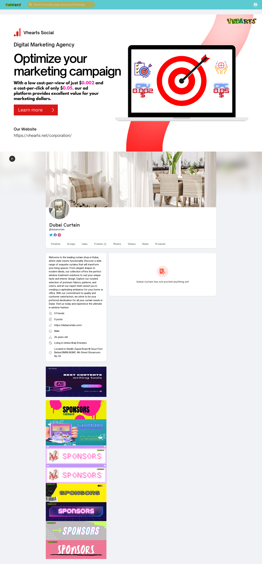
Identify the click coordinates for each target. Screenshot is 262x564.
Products (160, 244)
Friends (100, 244)
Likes (85, 244)
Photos (117, 244)
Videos (132, 244)
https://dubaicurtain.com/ (68, 325)
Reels (145, 244)
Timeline (55, 244)
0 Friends (59, 313)
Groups (71, 244)
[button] (61, 4)
